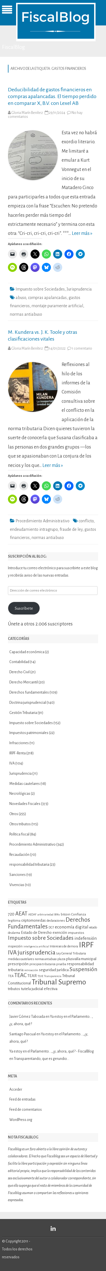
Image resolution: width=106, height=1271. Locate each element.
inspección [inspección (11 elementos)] (15, 946)
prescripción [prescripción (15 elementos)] (18, 964)
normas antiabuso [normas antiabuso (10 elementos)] (46, 959)
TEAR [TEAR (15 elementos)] (32, 976)
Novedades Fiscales (24, 804)
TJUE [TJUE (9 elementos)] (40, 976)
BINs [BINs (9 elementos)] (57, 914)
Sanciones (17, 875)
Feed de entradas (22, 1099)
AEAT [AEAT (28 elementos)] (21, 914)
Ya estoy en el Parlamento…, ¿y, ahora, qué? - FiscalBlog (51, 1051)
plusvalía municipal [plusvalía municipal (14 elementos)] (81, 959)
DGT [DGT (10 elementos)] (51, 927)
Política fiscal (19, 834)
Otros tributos (20, 824)
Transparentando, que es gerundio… (41, 1059)
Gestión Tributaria (23, 713)
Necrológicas (19, 794)
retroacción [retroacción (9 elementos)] (31, 970)
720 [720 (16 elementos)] (11, 914)
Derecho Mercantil (23, 682)
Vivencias (16, 885)
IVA (12, 763)
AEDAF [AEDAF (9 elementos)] (32, 914)
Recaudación (19, 855)
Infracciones (19, 743)
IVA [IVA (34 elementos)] (12, 952)
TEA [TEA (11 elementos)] (11, 976)
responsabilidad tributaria (29, 865)
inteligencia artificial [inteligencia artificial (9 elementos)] (36, 946)
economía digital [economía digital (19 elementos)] (71, 926)
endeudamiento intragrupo (34, 529)
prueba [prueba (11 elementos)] (61, 964)
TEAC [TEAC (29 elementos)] (20, 975)
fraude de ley (71, 529)
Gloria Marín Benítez (27, 113)
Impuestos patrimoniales (28, 733)
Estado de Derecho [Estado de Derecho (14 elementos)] (36, 932)
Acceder (15, 1090)
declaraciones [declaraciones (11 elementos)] (56, 920)
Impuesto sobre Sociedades (40, 289)
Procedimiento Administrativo (43, 521)
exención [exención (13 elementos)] (60, 933)
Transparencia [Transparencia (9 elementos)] (52, 976)
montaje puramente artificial (57, 306)
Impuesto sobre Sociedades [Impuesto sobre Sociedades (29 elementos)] (40, 938)
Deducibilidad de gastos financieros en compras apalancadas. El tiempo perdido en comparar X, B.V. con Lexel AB (52, 96)
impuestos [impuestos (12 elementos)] (76, 933)
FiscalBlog (13, 47)
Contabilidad (19, 662)
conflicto (86, 521)
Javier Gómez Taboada (27, 1017)
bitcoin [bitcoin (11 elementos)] (65, 914)
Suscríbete (24, 608)
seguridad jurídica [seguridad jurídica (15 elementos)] (54, 970)
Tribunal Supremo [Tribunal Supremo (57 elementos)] (59, 982)
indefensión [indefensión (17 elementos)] (85, 938)
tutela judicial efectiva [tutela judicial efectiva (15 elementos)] (39, 989)
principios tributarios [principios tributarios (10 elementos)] (42, 964)
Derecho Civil (19, 672)
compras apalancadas (47, 297)
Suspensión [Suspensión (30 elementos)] (83, 969)
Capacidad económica (26, 652)
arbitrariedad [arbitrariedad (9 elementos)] (45, 914)
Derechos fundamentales (29, 692)
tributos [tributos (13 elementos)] (14, 989)
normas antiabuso (26, 314)
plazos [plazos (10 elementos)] (61, 959)
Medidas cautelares (24, 784)
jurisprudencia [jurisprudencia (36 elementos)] (36, 952)
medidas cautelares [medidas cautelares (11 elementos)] (21, 959)
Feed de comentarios (25, 1110)
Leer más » (82, 233)
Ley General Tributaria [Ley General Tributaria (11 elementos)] (71, 953)
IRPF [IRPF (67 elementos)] (86, 945)
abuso (21, 297)
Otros (13, 814)
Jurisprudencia (79, 289)
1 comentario (82, 348)
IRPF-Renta (17, 753)
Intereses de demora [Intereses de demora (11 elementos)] (64, 946)
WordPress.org (20, 1120)
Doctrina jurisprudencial (27, 703)
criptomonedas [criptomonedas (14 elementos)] (33, 920)
